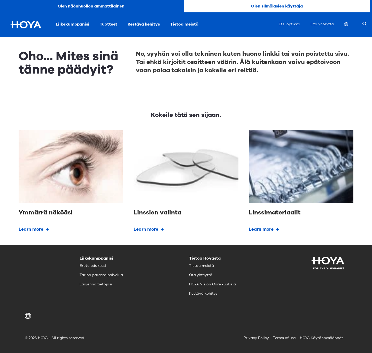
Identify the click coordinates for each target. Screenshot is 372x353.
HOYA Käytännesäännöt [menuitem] (321, 337)
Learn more (31, 229)
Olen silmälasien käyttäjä (277, 6)
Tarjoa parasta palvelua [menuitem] (101, 274)
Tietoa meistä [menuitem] (184, 24)
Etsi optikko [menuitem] (289, 24)
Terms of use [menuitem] (284, 337)
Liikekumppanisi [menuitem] (72, 24)
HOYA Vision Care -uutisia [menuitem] (212, 284)
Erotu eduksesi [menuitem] (93, 265)
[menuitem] (350, 25)
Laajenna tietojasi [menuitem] (96, 284)
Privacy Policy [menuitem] (256, 337)
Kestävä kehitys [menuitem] (144, 24)
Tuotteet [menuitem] (108, 24)
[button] (29, 316)
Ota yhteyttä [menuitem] (322, 24)
